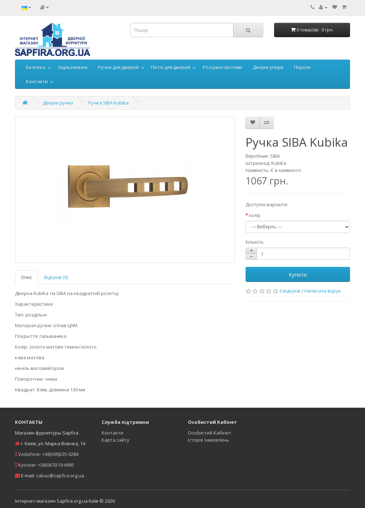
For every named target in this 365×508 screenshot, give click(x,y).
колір (255, 215)
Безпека (35, 67)
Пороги (302, 67)
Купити (298, 274)
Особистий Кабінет (209, 433)
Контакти (37, 81)
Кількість (255, 242)
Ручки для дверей (118, 67)
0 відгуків (289, 291)
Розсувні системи (222, 67)
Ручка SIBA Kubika (108, 103)
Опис (26, 277)
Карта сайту (115, 440)
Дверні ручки (58, 103)
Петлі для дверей (170, 67)
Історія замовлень (208, 440)
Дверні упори (268, 67)
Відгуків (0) (56, 277)
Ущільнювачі (72, 67)
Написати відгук (322, 291)
